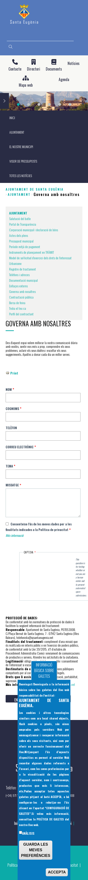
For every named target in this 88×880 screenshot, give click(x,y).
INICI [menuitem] (12, 117)
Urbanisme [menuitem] (15, 263)
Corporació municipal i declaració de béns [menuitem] (33, 229)
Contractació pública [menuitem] (21, 297)
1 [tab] (18, 104)
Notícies (74, 63)
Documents (54, 69)
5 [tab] (59, 104)
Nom (9, 389)
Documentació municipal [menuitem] (23, 280)
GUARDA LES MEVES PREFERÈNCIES (35, 850)
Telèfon (11, 427)
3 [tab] (39, 104)
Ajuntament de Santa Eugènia (35, 189)
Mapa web (26, 85)
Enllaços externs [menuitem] (18, 285)
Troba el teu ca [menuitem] (17, 308)
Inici (17, 823)
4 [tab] (49, 104)
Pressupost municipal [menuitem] (21, 241)
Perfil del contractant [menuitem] (21, 313)
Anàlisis (28, 833)
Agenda (64, 79)
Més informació (14, 535)
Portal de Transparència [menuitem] (22, 224)
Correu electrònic (20, 446)
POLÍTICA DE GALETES (50, 819)
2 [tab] (28, 104)
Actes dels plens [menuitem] (18, 235)
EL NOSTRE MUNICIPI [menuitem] (21, 146)
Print (14, 373)
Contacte (14, 69)
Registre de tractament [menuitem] (22, 269)
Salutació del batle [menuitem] (20, 218)
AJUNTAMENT (19, 194)
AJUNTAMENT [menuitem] (16, 132)
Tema (9, 465)
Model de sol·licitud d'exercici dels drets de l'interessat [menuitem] (40, 257)
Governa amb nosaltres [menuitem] (22, 291)
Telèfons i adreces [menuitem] (19, 274)
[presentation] (50, 563)
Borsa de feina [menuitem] (17, 302)
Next (4, 101)
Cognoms (12, 408)
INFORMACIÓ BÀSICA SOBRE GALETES (44, 670)
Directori (33, 69)
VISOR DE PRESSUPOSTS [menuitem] (23, 161)
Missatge (12, 484)
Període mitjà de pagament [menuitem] (24, 246)
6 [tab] (70, 104)
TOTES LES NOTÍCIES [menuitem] (20, 175)
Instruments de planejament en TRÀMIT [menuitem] (31, 252)
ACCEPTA (57, 872)
